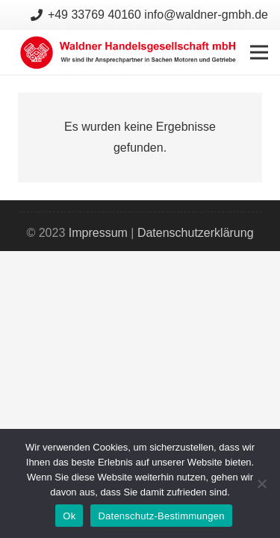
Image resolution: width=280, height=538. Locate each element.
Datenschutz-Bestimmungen (161, 516)
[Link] (129, 52)
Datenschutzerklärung (195, 232)
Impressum (98, 232)
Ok (69, 516)
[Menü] (259, 52)
